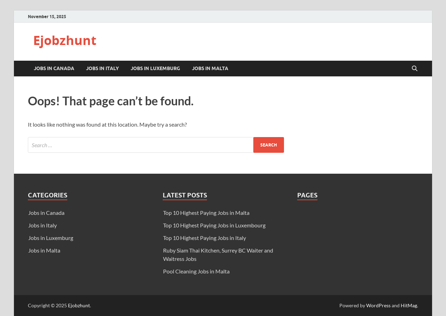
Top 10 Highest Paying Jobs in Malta (206, 212)
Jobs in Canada (54, 68)
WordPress (378, 305)
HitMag (409, 305)
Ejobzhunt (65, 40)
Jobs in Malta (210, 68)
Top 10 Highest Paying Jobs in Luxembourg (214, 225)
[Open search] (414, 69)
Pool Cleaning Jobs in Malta (196, 271)
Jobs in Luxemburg (155, 68)
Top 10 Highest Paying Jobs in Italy (204, 237)
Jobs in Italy (102, 68)
